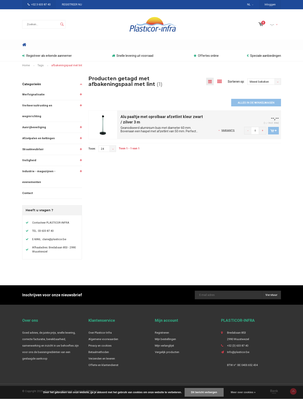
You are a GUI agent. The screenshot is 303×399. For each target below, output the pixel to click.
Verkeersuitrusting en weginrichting (37, 111)
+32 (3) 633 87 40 (237, 345)
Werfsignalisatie (33, 94)
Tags (41, 65)
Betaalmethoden (98, 352)
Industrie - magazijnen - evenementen (38, 177)
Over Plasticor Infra (100, 332)
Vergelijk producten (167, 352)
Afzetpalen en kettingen (38, 138)
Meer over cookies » (243, 392)
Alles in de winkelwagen (256, 102)
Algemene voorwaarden (103, 339)
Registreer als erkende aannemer (47, 55)
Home (24, 44)
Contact (27, 193)
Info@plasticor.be (238, 352)
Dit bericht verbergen (204, 392)
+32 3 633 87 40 (39, 4)
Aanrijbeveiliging (34, 127)
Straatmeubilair (33, 149)
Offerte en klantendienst (103, 365)
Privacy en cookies (99, 345)
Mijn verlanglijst (164, 345)
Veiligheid (29, 160)
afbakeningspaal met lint (66, 65)
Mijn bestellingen (165, 339)
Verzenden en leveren (101, 358)
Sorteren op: (236, 81)
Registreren (162, 332)
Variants (228, 130)
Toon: (92, 148)
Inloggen (270, 4)
